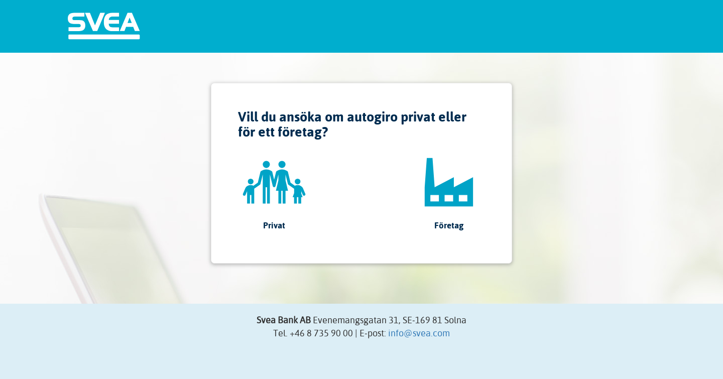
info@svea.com (419, 333)
